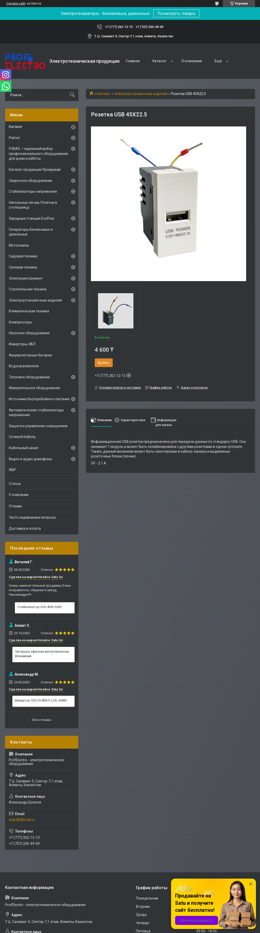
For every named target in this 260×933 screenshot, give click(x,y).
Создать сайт (16, 3)
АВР (12, 470)
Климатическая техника (29, 311)
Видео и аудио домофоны (30, 459)
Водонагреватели (24, 366)
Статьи (15, 484)
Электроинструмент (26, 278)
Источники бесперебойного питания (39, 399)
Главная (133, 61)
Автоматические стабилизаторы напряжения (36, 412)
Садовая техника (23, 256)
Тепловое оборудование (29, 377)
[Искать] (72, 95)
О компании (191, 61)
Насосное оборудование (29, 333)
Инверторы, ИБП (22, 344)
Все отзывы (41, 720)
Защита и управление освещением (38, 426)
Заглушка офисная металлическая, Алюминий (42, 654)
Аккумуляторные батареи (30, 355)
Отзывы (15, 506)
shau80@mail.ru (22, 820)
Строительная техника (27, 289)
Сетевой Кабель (22, 437)
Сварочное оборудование (30, 181)
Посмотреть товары (176, 13)
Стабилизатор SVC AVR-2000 (39, 607)
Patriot (14, 138)
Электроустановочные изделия (140, 94)
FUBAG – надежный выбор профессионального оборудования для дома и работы (38, 153)
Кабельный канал (23, 448)
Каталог (159, 61)
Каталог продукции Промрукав (35, 170)
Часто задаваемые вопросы (32, 517)
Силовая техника (23, 267)
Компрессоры (20, 322)
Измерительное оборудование (34, 388)
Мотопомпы (19, 245)
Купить (104, 363)
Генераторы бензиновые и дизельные (31, 232)
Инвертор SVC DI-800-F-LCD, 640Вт (41, 700)
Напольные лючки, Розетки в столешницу (33, 205)
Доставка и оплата (25, 528)
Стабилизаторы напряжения (33, 191)
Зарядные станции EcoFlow (31, 218)
